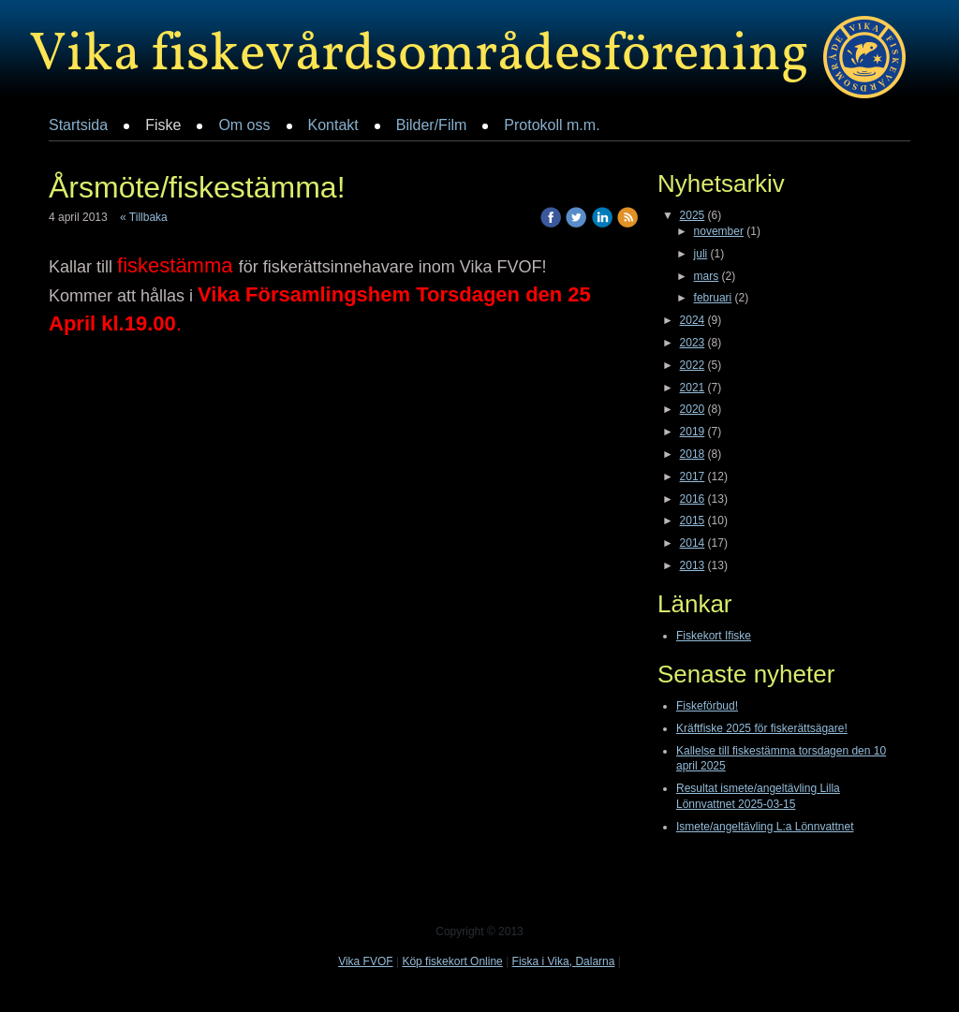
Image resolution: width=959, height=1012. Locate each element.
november (719, 231)
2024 (692, 320)
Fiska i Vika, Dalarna (563, 961)
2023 (692, 342)
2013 (692, 565)
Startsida (78, 125)
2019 (692, 431)
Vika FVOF (365, 961)
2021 (692, 387)
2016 (692, 499)
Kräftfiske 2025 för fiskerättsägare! (762, 728)
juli (701, 253)
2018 (692, 454)
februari (713, 297)
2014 (692, 543)
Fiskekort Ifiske (713, 635)
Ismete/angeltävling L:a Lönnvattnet (764, 826)
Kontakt (333, 125)
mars (706, 276)
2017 (692, 476)
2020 (692, 409)
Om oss (244, 125)
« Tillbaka (144, 217)
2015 (692, 520)
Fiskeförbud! (707, 705)
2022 (692, 365)
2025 (692, 215)
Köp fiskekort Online (452, 961)
